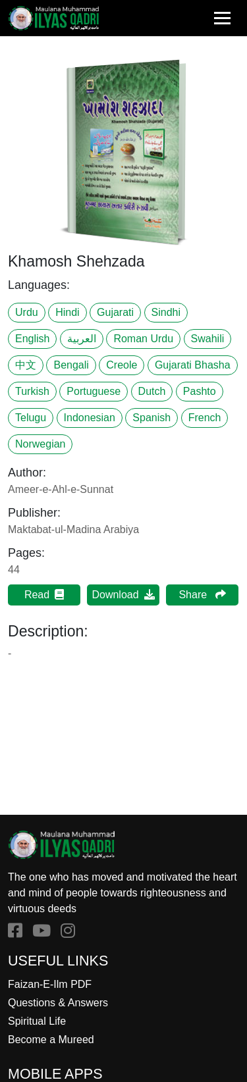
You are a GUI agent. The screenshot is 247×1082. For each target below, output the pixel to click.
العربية (81, 338)
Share (201, 594)
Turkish (32, 391)
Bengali (70, 365)
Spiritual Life (37, 1021)
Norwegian (40, 444)
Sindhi (165, 312)
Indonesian (89, 417)
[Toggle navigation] (222, 18)
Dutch (152, 391)
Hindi (67, 312)
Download (123, 594)
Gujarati (115, 312)
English (32, 338)
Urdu (26, 312)
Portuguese (94, 391)
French (204, 417)
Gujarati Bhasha (193, 365)
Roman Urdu (143, 338)
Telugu (30, 417)
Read (44, 594)
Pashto (199, 391)
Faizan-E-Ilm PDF (50, 984)
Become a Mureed (51, 1039)
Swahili (208, 338)
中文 (25, 365)
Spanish (151, 417)
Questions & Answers (58, 1002)
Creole (121, 365)
